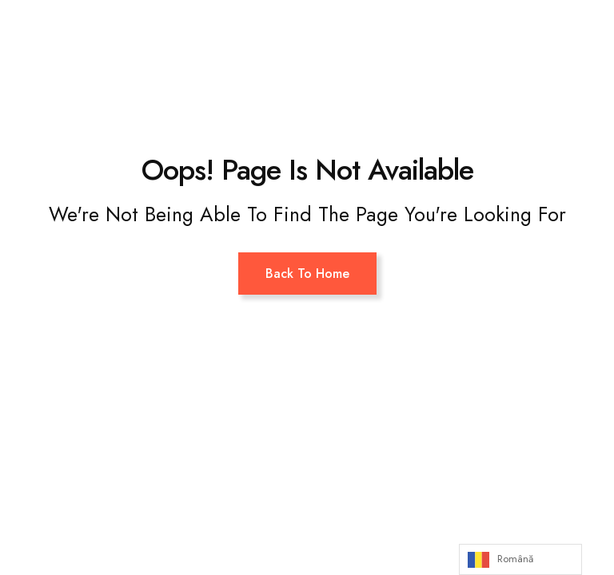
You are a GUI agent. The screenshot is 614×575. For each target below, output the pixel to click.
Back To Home (307, 273)
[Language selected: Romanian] (520, 559)
